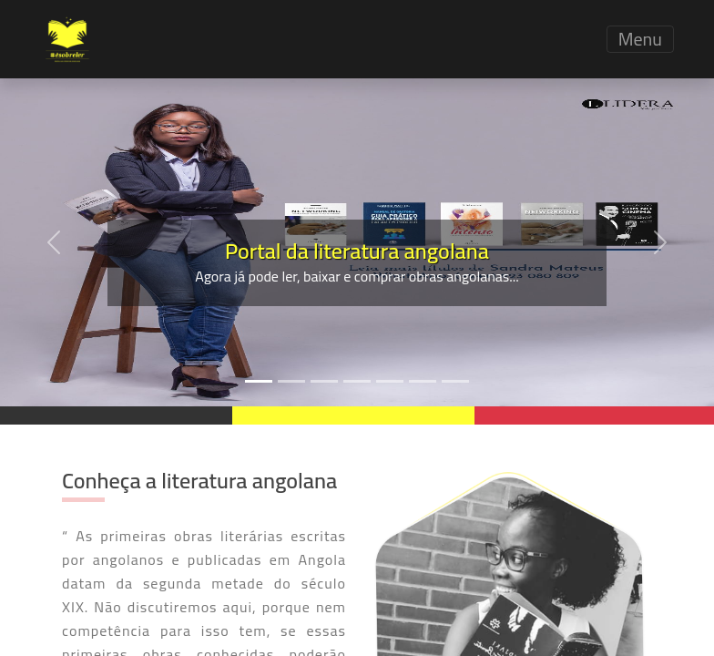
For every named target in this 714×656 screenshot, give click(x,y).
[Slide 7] (455, 381)
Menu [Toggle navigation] (640, 39)
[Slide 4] (357, 381)
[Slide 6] (422, 381)
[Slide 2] (291, 381)
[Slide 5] (389, 381)
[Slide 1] (258, 381)
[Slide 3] (324, 381)
